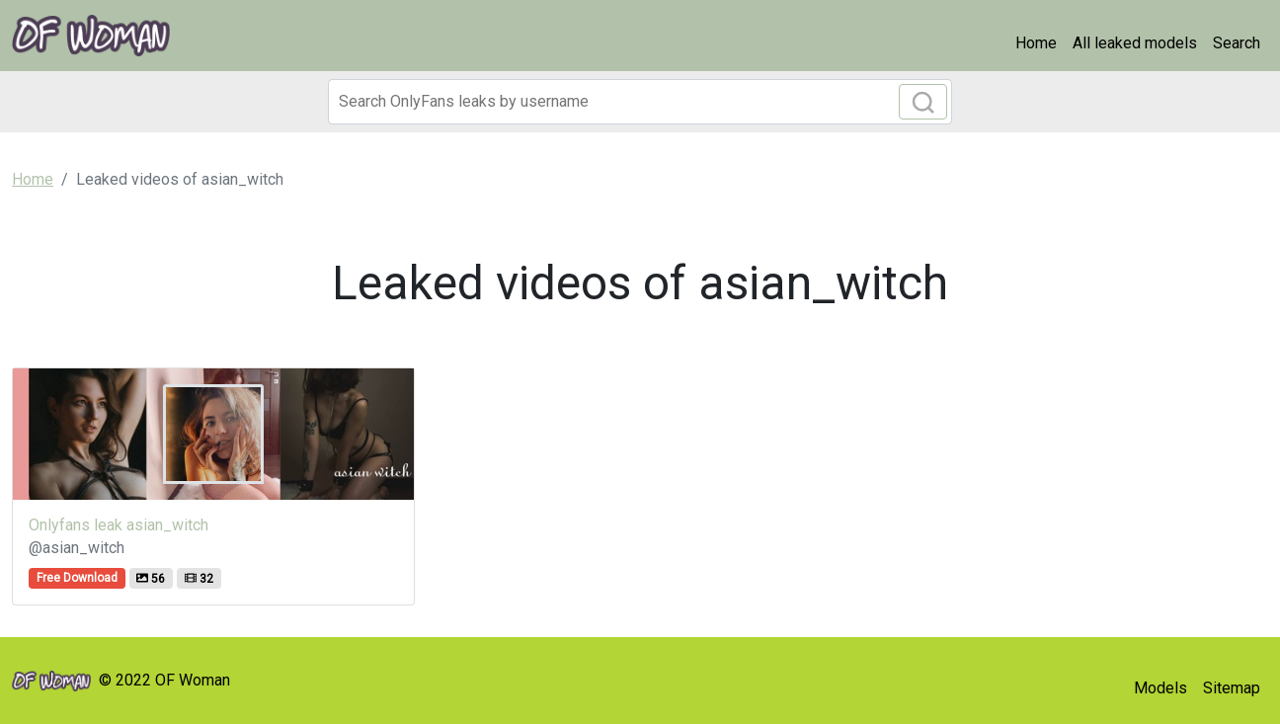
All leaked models (1135, 43)
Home (1036, 43)
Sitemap (1231, 688)
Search (1236, 43)
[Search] (640, 101)
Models (1160, 688)
